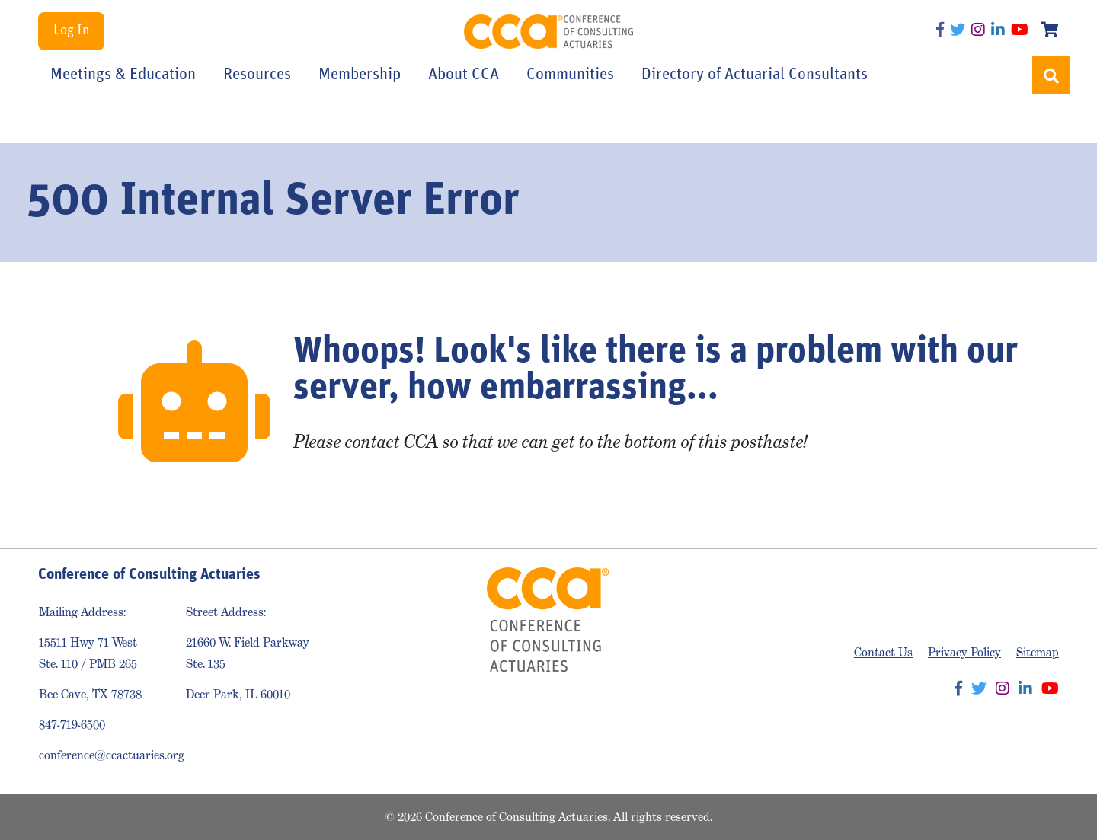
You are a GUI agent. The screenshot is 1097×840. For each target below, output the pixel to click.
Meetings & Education (123, 75)
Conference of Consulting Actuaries (548, 31)
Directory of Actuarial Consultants (754, 75)
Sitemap (1037, 652)
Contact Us (883, 652)
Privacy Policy (964, 652)
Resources (257, 75)
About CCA (463, 75)
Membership (359, 75)
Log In (71, 31)
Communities (570, 75)
